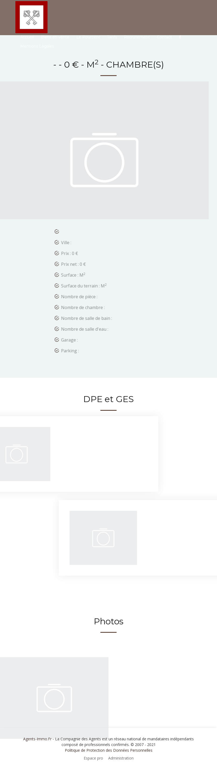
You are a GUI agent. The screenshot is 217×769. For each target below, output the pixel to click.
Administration (121, 758)
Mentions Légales (37, 46)
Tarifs (112, 37)
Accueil (27, 37)
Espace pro (93, 758)
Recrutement (137, 37)
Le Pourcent (88, 37)
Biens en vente (55, 37)
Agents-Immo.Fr (37, 738)
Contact (164, 37)
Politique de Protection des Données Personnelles (108, 750)
